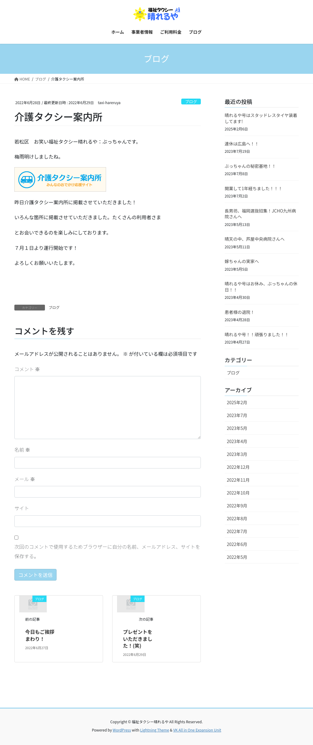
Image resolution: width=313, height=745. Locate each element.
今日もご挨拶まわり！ (39, 635)
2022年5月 (237, 557)
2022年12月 (238, 467)
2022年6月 (237, 544)
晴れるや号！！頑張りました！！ (257, 334)
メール (24, 479)
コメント (27, 369)
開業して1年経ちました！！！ (253, 188)
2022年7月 (237, 531)
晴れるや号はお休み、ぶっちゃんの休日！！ (261, 286)
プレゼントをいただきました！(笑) (137, 638)
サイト (21, 508)
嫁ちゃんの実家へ (242, 261)
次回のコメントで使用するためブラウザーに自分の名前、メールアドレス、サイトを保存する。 (107, 551)
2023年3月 (237, 454)
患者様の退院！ (240, 312)
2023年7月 (237, 415)
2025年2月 (237, 402)
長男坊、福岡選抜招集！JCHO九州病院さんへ (260, 214)
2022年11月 (238, 480)
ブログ (191, 101)
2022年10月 (238, 493)
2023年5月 (237, 428)
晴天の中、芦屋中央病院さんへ (255, 239)
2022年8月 (237, 518)
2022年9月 (237, 505)
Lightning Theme (154, 729)
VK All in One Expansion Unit (197, 729)
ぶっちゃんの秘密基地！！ (250, 166)
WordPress (122, 729)
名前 (22, 449)
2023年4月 (237, 441)
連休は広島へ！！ (242, 144)
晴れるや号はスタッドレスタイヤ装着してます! (261, 118)
